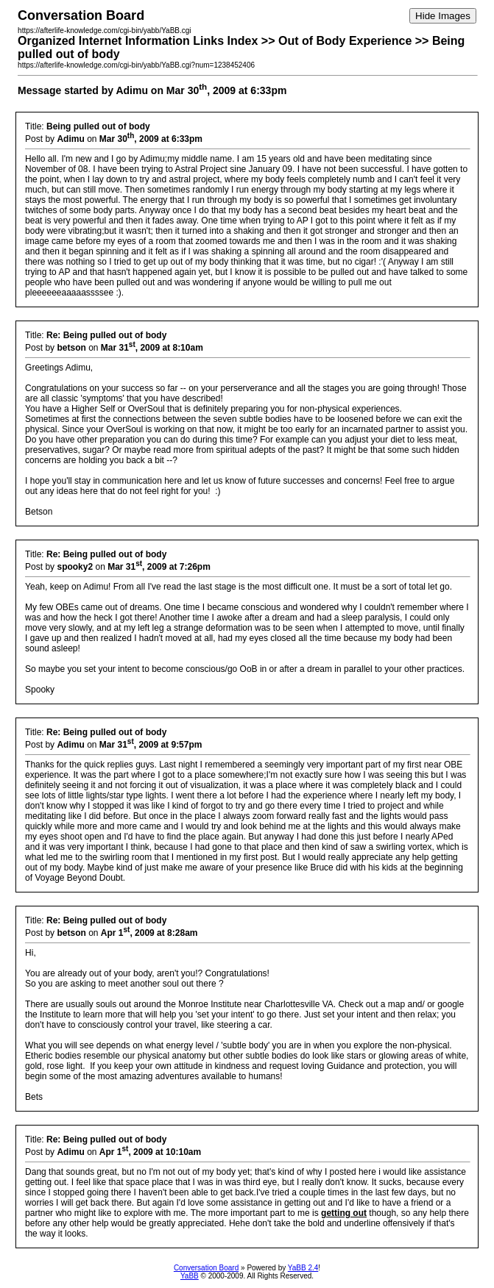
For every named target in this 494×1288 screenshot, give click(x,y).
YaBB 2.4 (303, 1268)
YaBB (189, 1276)
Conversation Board (206, 1268)
